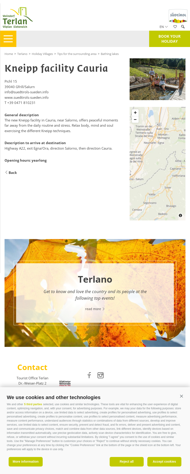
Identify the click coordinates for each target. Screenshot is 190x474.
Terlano (22, 54)
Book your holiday (169, 39)
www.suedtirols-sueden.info (27, 97)
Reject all (126, 461)
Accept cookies (164, 461)
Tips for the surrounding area (76, 54)
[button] (181, 396)
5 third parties (33, 404)
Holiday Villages (42, 54)
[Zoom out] (135, 119)
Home (9, 54)
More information (26, 461)
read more (95, 309)
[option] (95, 293)
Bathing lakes (110, 54)
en (164, 27)
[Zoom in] (135, 112)
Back (11, 172)
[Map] (157, 163)
